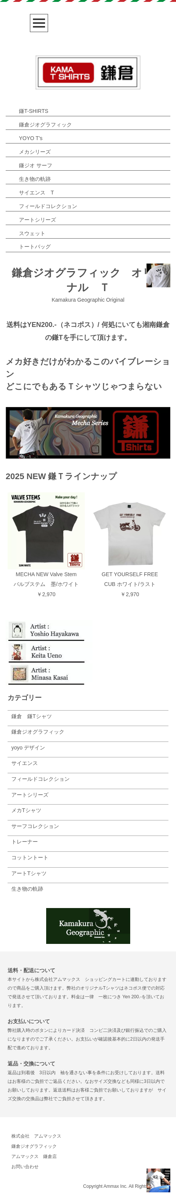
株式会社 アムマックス (36, 1136)
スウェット (32, 233)
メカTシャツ (26, 810)
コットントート (29, 857)
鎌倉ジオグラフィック (45, 125)
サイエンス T (36, 193)
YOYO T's (30, 138)
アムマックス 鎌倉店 (34, 1156)
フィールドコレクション (48, 206)
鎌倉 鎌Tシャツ (31, 716)
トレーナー (24, 842)
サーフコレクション (35, 826)
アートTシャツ (29, 873)
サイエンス (24, 763)
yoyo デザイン (28, 748)
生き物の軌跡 (35, 179)
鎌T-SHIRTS (33, 111)
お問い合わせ (25, 1166)
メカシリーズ (35, 152)
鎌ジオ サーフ (35, 165)
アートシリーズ (37, 220)
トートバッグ (35, 247)
